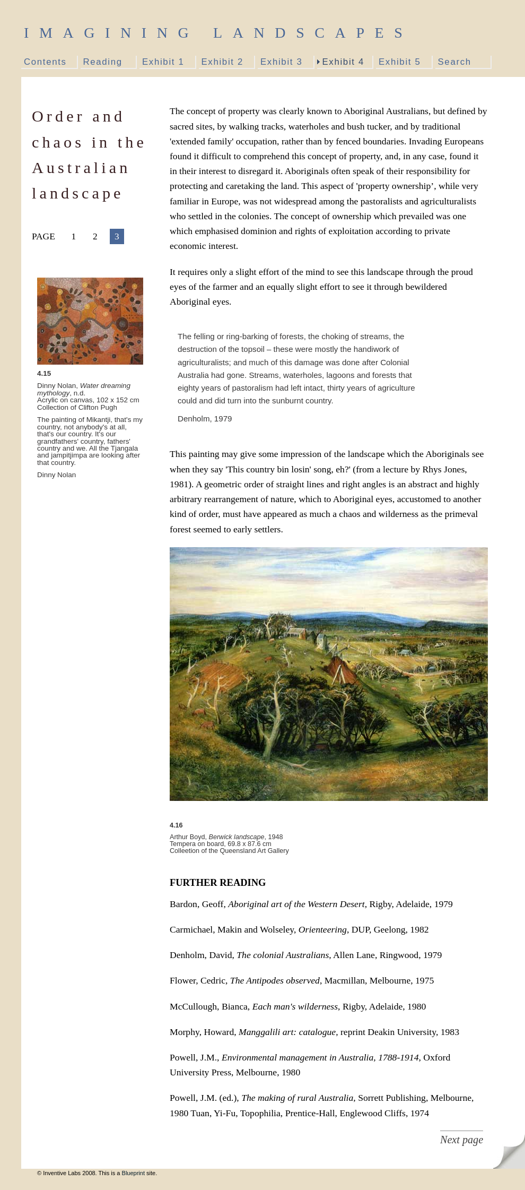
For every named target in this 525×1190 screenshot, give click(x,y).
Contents (45, 62)
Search (454, 62)
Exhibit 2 (222, 62)
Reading (102, 62)
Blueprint (133, 1173)
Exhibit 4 (343, 62)
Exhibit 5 (400, 62)
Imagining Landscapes (218, 32)
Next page (461, 1139)
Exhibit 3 (281, 62)
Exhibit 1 (163, 62)
